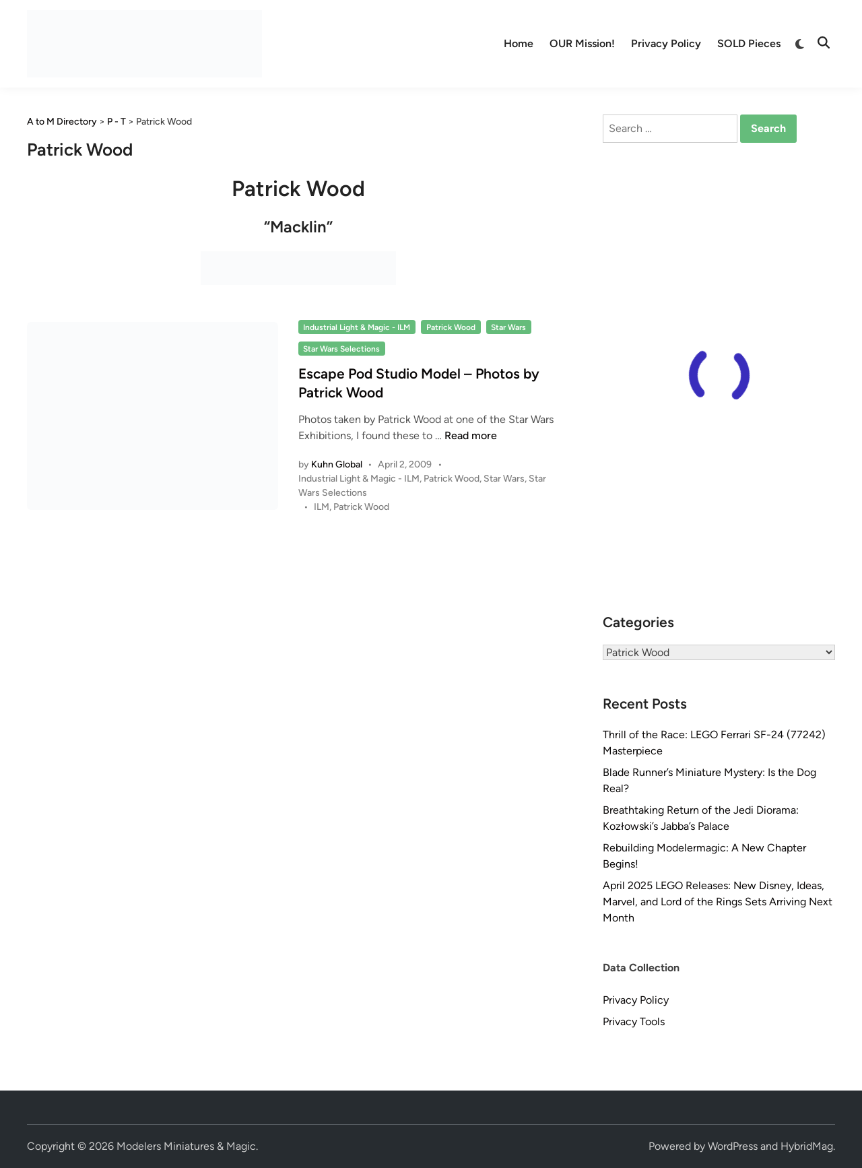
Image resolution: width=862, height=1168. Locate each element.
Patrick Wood (450, 327)
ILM (321, 507)
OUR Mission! (582, 43)
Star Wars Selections (341, 349)
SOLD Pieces (749, 43)
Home (518, 43)
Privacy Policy (666, 43)
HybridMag (807, 1146)
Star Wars (508, 327)
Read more (470, 435)
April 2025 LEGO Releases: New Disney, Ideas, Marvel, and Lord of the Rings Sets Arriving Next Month (717, 901)
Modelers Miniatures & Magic (186, 1146)
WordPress (733, 1146)
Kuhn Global (336, 464)
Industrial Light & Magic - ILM (356, 327)
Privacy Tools (634, 1021)
